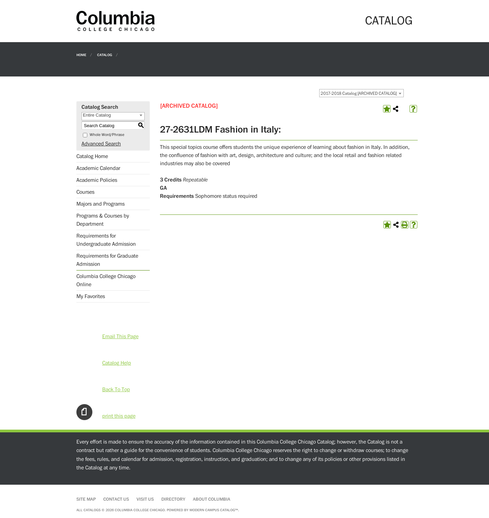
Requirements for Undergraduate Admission (106, 239)
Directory (173, 499)
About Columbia (211, 499)
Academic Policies (96, 180)
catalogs (92, 510)
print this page (118, 416)
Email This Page (120, 336)
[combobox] (361, 93)
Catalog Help (116, 363)
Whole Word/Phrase (107, 134)
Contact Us (116, 499)
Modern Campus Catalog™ (213, 510)
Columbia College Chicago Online (105, 280)
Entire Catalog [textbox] (97, 115)
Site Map (86, 499)
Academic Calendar (98, 168)
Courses (85, 192)
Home (81, 54)
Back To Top (116, 389)
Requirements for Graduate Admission (107, 260)
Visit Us (145, 499)
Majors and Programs (100, 204)
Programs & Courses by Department (102, 219)
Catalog (104, 54)
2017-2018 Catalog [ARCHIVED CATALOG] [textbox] (359, 93)
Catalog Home (92, 156)
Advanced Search (101, 143)
